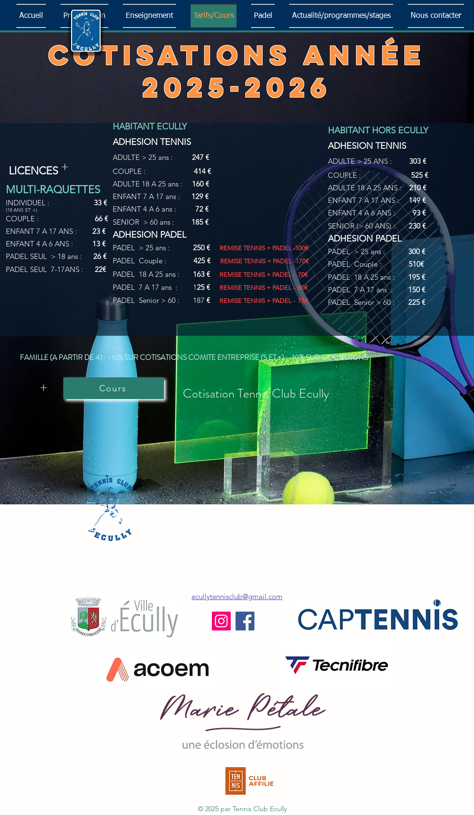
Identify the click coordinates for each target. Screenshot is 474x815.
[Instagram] (221, 621)
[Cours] (113, 388)
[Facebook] (245, 621)
